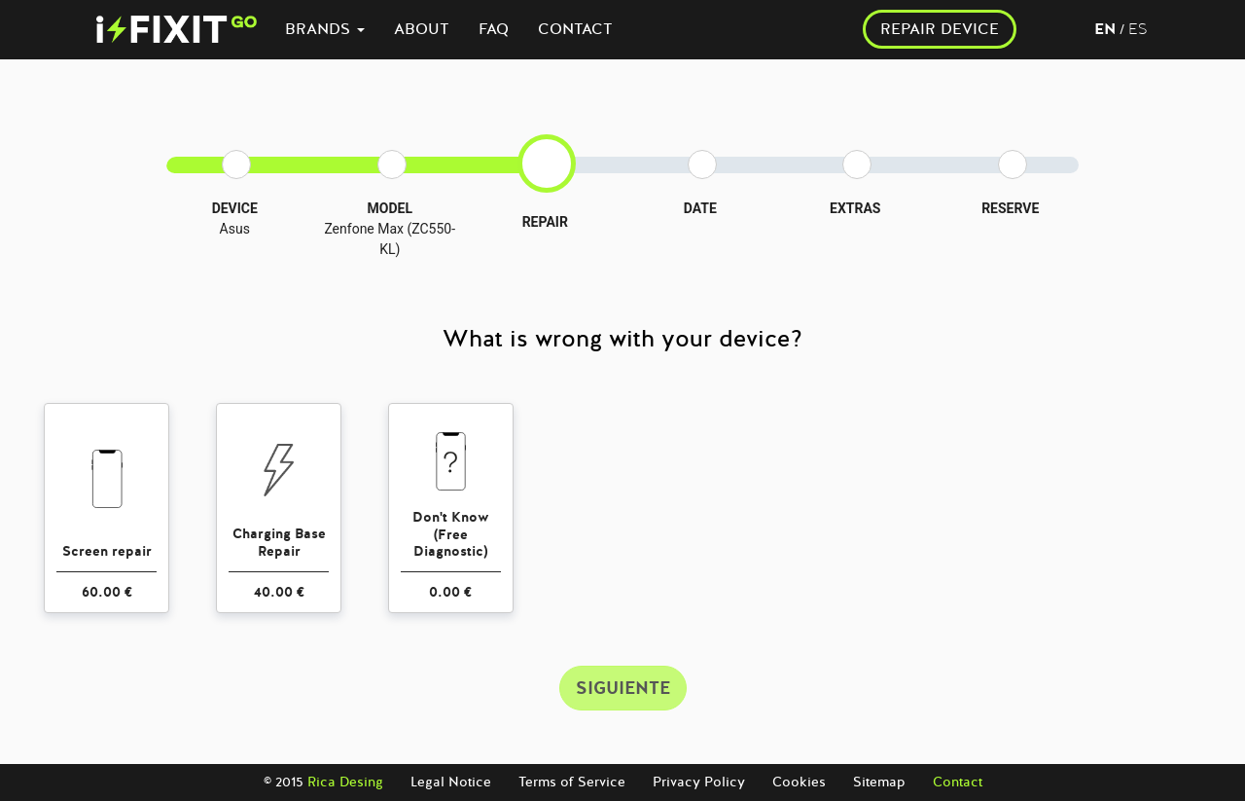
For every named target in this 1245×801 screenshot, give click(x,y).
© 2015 (323, 782)
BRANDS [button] (325, 29)
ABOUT (421, 29)
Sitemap (879, 782)
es (1138, 29)
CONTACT (575, 29)
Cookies (799, 782)
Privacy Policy (699, 782)
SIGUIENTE (623, 688)
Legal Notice (450, 782)
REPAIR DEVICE (939, 29)
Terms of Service (571, 782)
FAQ (494, 29)
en (1105, 29)
